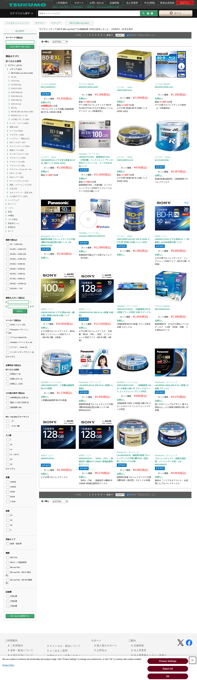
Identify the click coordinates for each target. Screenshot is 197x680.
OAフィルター (17, 142)
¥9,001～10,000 (16, 284)
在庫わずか (14, 379)
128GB (11, 487)
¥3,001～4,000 (16, 259)
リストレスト (17, 166)
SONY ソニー (15, 325)
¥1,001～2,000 (16, 249)
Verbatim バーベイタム (19, 342)
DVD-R (16, 88)
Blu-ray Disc (13, 567)
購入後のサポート (105, 645)
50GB (10, 497)
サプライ (39, 23)
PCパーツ (12, 204)
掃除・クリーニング (20, 185)
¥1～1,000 (14, 244)
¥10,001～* (14, 288)
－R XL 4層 (13, 426)
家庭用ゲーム (14, 223)
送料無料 (14, 407)
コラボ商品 (13, 219)
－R (10, 421)
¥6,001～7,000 (15, 274)
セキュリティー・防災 (21, 193)
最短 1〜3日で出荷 (17, 402)
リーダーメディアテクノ (20, 352)
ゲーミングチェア (19, 181)
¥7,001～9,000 (15, 279)
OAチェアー (17, 177)
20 (9, 459)
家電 (10, 212)
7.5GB (10, 501)
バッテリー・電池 (20, 139)
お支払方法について (20, 655)
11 (9, 449)
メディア (55, 23)
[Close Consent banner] (192, 660)
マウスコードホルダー (20, 169)
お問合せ (100, 650)
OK (168, 676)
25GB (10, 492)
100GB (11, 482)
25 (9, 464)
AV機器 (11, 216)
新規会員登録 (167, 2)
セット (11, 231)
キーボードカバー (19, 154)
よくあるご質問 (57, 650)
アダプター (17, 135)
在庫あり (13, 374)
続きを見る (10, 357)
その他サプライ (19, 196)
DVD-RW (16, 96)
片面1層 (11, 596)
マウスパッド (18, 158)
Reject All (168, 668)
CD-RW (16, 85)
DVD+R (16, 104)
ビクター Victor (16, 347)
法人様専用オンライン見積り (149, 655)
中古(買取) (149, 2)
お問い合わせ (97, 2)
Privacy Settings (168, 661)
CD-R (15, 81)
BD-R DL (11, 557)
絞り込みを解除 (13, 61)
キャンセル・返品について (63, 646)
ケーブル (16, 131)
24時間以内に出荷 (17, 398)
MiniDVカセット (19, 115)
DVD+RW (16, 100)
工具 (13, 189)
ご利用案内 (62, 2)
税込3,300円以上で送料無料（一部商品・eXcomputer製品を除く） (88, 7)
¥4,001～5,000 (15, 264)
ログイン (185, 2)
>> (112, 35)
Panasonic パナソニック (52, 236)
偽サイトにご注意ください (63, 655)
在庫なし (14, 384)
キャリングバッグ (20, 146)
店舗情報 (114, 2)
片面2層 (11, 601)
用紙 (14, 127)
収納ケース (17, 150)
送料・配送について (20, 650)
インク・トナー (19, 123)
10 (9, 445)
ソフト (11, 208)
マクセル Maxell (16, 337)
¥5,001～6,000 (15, 269)
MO (14, 108)
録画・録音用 (14, 544)
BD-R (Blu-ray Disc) (79, 23)
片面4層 (11, 606)
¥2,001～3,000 (16, 254)
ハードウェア (14, 200)
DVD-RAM (16, 92)
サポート (79, 2)
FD (13, 77)
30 (9, 525)
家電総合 (12, 227)
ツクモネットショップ (17, 23)
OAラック (16, 173)
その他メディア (20, 119)
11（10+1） (13, 454)
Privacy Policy (8, 665)
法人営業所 (132, 2)
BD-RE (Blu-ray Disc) (22, 112)
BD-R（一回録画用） (17, 562)
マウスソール (17, 162)
